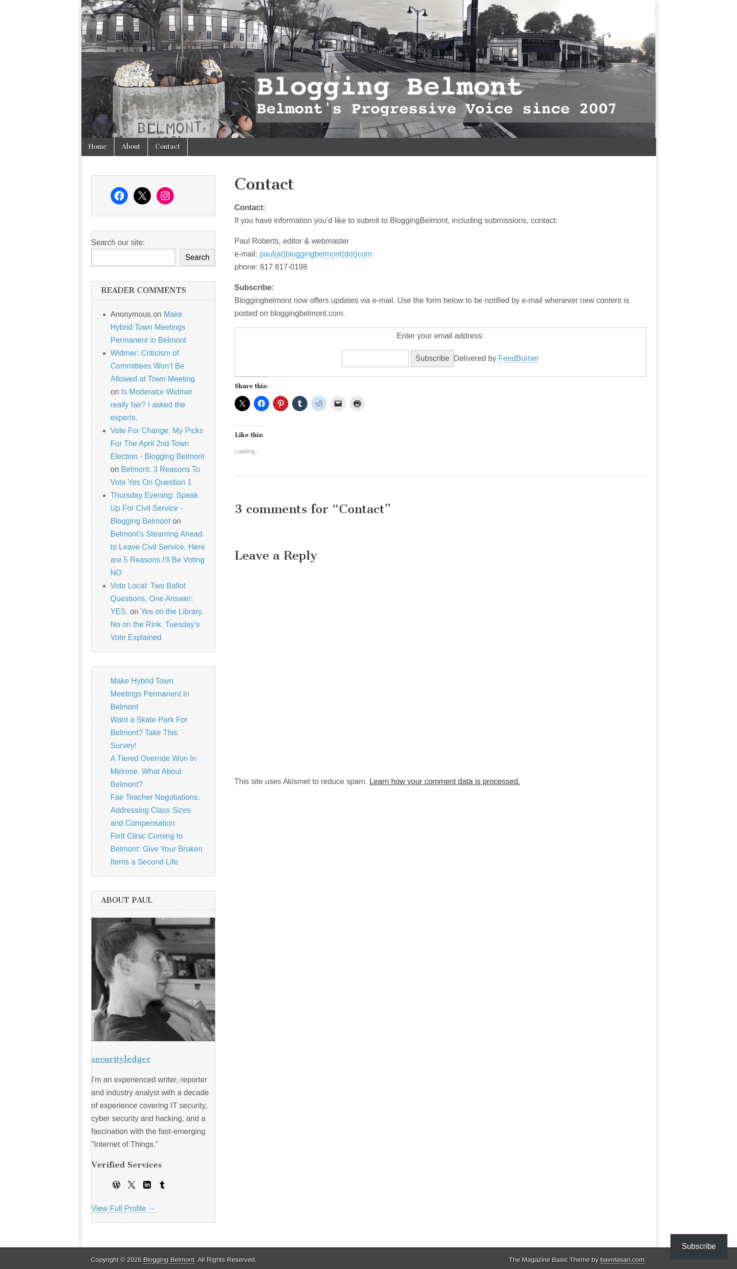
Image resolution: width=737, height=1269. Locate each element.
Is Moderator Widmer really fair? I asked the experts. (152, 405)
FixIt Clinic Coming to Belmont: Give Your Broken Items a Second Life (157, 849)
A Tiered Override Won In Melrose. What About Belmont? (153, 771)
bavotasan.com (623, 1259)
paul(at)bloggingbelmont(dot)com (316, 254)
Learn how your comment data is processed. (444, 781)
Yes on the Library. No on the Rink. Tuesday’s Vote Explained (157, 624)
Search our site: (118, 242)
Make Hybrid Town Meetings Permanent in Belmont (148, 327)
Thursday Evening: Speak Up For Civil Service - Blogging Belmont (154, 508)
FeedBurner (519, 358)
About (131, 147)
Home (98, 147)
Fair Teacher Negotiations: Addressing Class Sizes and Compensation (155, 810)
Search (197, 257)
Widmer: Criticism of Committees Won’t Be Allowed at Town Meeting (153, 366)
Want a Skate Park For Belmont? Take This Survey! (149, 733)
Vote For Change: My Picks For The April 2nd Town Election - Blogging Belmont (158, 443)
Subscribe (699, 1246)
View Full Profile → (123, 1208)
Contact (167, 147)
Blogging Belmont (168, 1259)
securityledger (121, 1059)
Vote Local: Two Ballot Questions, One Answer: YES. (152, 599)
